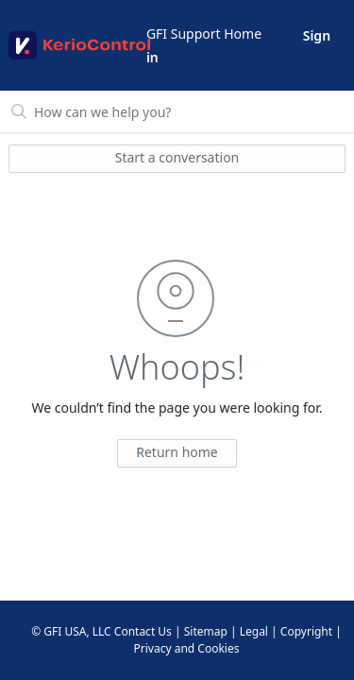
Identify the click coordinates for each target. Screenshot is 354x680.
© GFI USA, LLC (71, 631)
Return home (177, 452)
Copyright (306, 631)
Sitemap (206, 631)
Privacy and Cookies (187, 648)
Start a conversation (177, 157)
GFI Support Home (203, 33)
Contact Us (143, 631)
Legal (254, 631)
